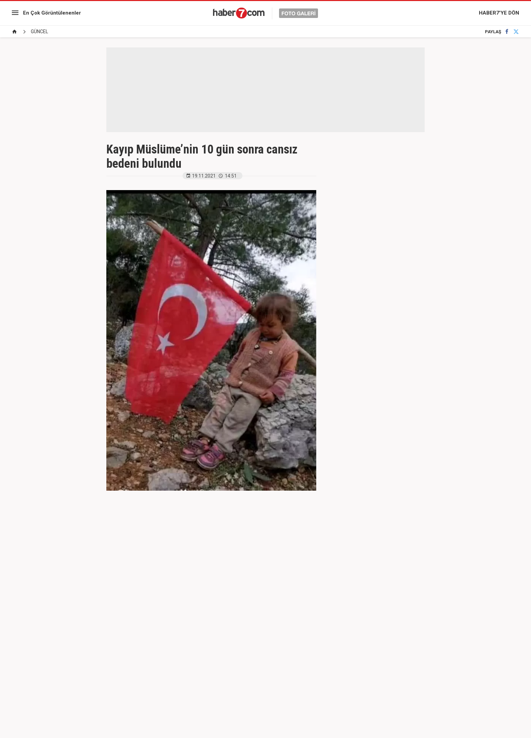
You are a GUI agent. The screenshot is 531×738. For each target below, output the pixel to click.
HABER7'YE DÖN (499, 13)
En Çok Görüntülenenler (52, 13)
